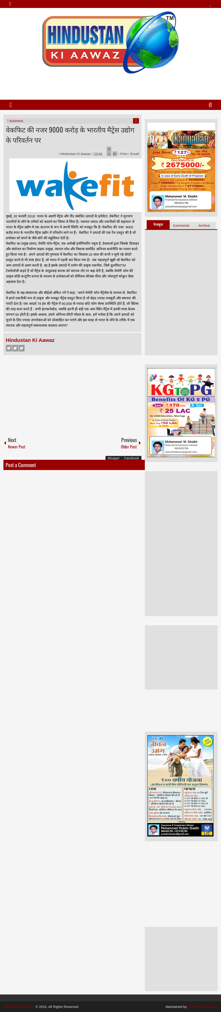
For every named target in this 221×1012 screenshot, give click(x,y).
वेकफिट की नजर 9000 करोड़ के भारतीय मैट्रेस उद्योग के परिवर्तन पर (70, 134)
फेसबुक (158, 224)
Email (133, 154)
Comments (181, 225)
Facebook (9, 348)
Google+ (22, 348)
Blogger (114, 458)
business (16, 121)
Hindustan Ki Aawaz (76, 154)
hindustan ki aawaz (202, 1007)
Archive (204, 225)
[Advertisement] (110, 85)
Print (122, 154)
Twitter (15, 348)
